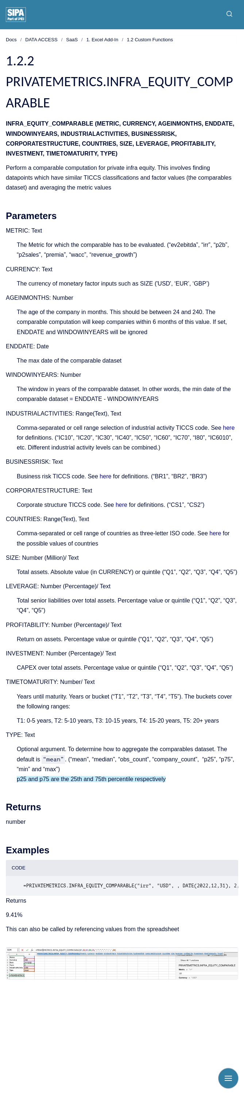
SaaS (72, 39)
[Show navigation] (228, 1078)
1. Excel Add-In (102, 39)
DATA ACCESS (41, 39)
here (229, 428)
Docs (11, 39)
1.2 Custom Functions (150, 39)
